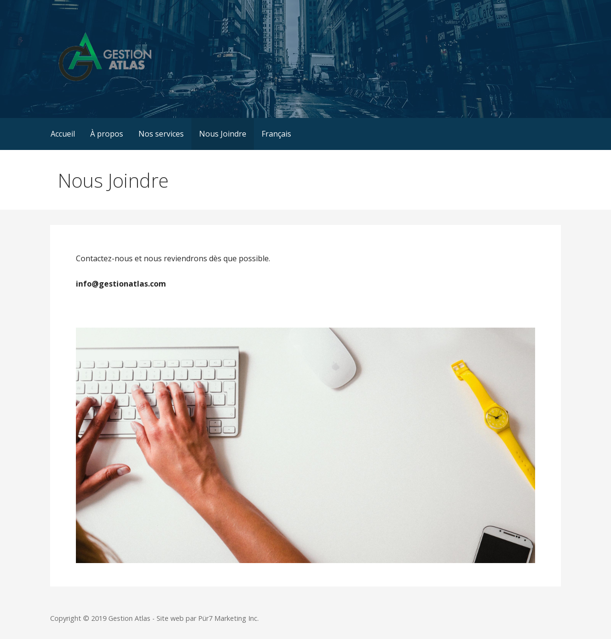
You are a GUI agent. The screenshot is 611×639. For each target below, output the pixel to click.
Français (276, 133)
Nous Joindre (222, 133)
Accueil (63, 133)
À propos (106, 133)
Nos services (161, 133)
